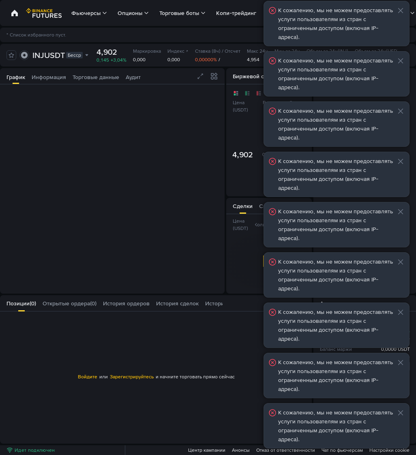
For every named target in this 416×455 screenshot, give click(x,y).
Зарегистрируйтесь (132, 376)
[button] (218, 303)
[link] (14, 13)
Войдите (87, 376)
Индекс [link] (178, 51)
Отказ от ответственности (285, 450)
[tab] (15, 76)
